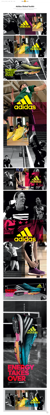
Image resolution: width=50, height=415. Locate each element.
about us (6, 1)
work (9, 1)
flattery (12, 1)
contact (14, 1)
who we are (3, 1)
